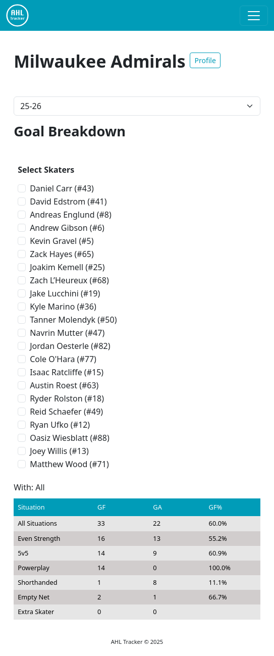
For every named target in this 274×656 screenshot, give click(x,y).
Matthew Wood (58, 464)
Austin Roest (53, 385)
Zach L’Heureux (58, 280)
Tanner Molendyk (62, 319)
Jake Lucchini (54, 293)
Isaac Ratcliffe (56, 372)
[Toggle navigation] (254, 16)
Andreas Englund (62, 214)
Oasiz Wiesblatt (59, 437)
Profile (204, 60)
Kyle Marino (52, 306)
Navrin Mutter (56, 332)
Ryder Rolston (56, 398)
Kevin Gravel (53, 240)
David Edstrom (57, 201)
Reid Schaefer (56, 411)
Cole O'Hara (52, 359)
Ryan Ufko (49, 424)
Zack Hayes (51, 254)
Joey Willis (48, 451)
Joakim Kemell (56, 267)
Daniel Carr (51, 188)
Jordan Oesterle (59, 345)
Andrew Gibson (59, 227)
